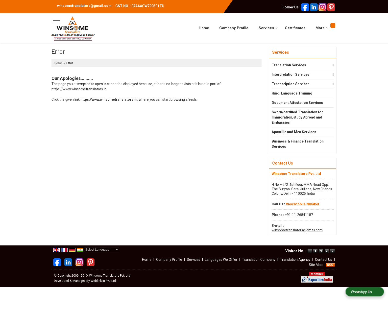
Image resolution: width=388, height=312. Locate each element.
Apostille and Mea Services (294, 132)
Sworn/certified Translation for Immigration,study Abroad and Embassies (297, 117)
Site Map (316, 265)
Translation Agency (295, 260)
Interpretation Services (291, 74)
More (321, 28)
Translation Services (289, 65)
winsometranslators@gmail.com (84, 6)
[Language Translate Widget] (101, 249)
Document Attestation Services (297, 103)
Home (204, 28)
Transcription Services (291, 84)
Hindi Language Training (292, 93)
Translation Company (258, 260)
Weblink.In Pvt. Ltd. (104, 281)
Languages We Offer (221, 260)
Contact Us (323, 260)
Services (268, 28)
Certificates (295, 28)
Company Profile (233, 28)
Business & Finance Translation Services (298, 143)
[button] (302, 204)
